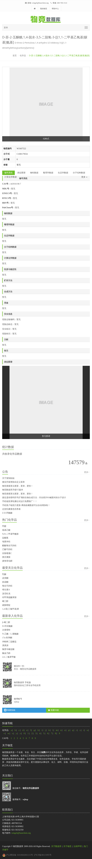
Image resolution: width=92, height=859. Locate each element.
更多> (86, 472)
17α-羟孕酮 (7, 638)
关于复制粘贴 (8, 478)
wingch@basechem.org (40, 3)
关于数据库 (56, 846)
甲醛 (4, 526)
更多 (84, 177)
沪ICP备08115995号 (42, 855)
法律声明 (78, 846)
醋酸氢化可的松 (9, 545)
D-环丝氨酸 (7, 626)
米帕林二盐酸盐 (9, 642)
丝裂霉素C (7, 553)
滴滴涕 (5, 645)
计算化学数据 (10, 177)
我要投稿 (9, 710)
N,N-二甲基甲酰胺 (10, 534)
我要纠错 (53, 710)
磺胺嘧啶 (6, 605)
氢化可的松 (7, 586)
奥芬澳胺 (6, 557)
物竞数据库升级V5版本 (12, 490)
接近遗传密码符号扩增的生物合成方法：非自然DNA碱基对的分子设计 (34, 497)
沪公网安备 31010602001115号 (17, 855)
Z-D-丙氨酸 (7, 513)
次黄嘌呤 (6, 630)
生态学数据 (63, 173)
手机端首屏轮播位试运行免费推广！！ (19, 501)
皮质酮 (5, 578)
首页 (15, 55)
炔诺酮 (5, 582)
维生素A (6, 590)
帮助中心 (55, 9)
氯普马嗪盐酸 (8, 649)
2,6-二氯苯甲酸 (9, 657)
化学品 (23, 55)
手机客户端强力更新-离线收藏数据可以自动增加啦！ (26, 505)
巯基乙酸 (6, 530)
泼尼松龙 (6, 593)
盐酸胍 (5, 538)
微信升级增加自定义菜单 (13, 482)
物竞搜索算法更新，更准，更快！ (17, 486)
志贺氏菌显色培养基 (11, 509)
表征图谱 (21, 173)
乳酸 (4, 574)
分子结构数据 (79, 173)
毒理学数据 (48, 173)
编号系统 (8, 173)
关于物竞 (67, 846)
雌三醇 (5, 601)
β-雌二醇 (6, 622)
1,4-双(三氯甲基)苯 (10, 609)
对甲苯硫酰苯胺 (9, 597)
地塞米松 (6, 541)
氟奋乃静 (6, 653)
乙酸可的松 (7, 549)
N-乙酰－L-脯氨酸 (10, 634)
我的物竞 (43, 9)
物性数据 (34, 173)
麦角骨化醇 (7, 561)
